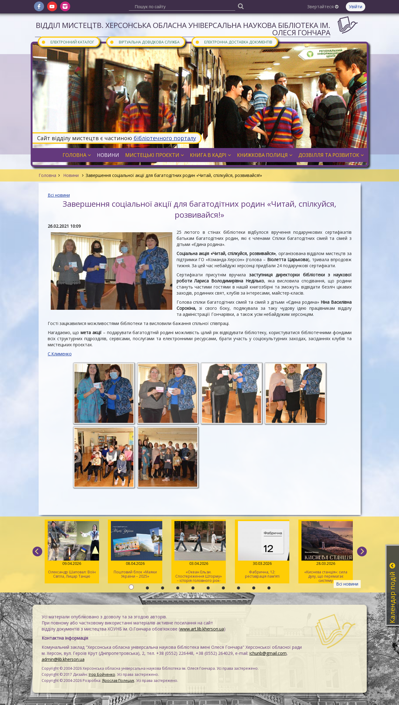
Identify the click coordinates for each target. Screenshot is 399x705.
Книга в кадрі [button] (210, 155)
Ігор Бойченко (102, 674)
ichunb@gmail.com (268, 653)
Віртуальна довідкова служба (145, 42)
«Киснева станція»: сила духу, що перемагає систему (325, 552)
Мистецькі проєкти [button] (154, 155)
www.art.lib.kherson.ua (202, 629)
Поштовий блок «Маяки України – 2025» (135, 550)
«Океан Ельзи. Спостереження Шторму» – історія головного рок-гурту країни (198, 552)
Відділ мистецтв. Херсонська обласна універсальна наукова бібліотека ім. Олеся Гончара (183, 28)
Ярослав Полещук (118, 680)
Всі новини (59, 195)
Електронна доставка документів (233, 42)
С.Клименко (60, 354)
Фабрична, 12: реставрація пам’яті (262, 550)
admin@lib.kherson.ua (63, 659)
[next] (362, 551)
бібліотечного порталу (165, 138)
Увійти (355, 6)
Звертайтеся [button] (323, 6)
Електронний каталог (67, 42)
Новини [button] (108, 155)
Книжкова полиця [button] (264, 155)
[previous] (37, 551)
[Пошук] (241, 6)
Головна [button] (77, 155)
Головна (47, 175)
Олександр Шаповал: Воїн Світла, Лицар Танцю (72, 550)
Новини (71, 175)
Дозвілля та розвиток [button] (331, 155)
